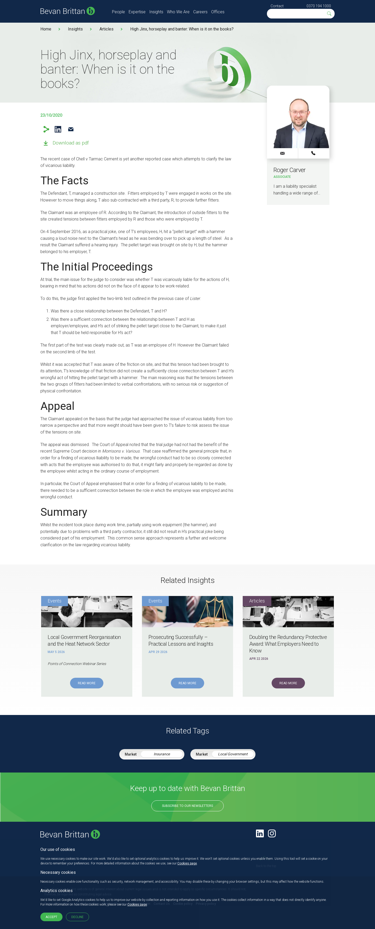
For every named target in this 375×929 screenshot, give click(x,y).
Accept (51, 917)
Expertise (137, 11)
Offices (217, 11)
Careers (200, 11)
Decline (77, 917)
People (118, 11)
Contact (277, 6)
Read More (87, 683)
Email (70, 129)
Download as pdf (71, 143)
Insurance (162, 754)
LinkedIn (58, 129)
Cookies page (187, 863)
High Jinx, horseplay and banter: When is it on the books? (182, 29)
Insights (156, 11)
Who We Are (178, 11)
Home (45, 29)
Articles (106, 29)
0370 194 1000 (319, 6)
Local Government (233, 754)
